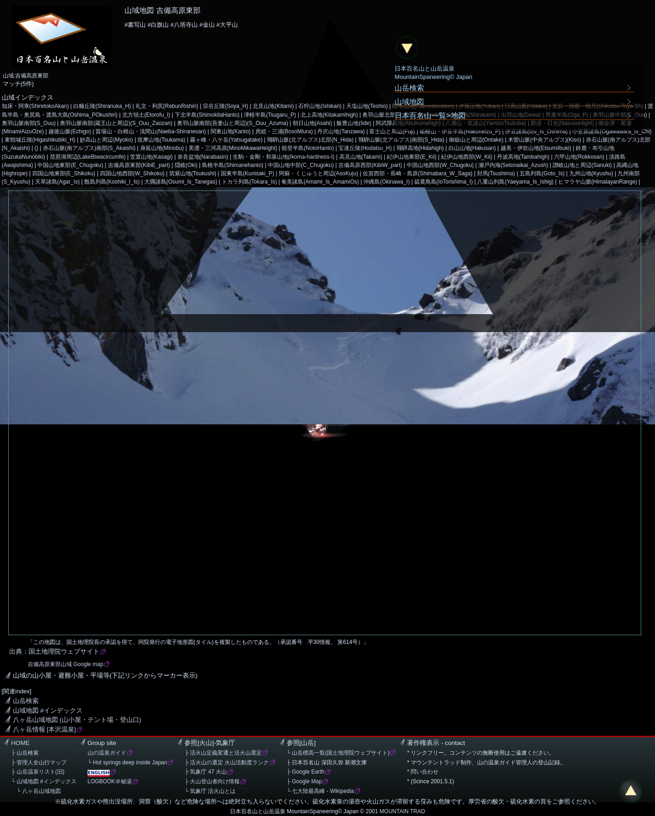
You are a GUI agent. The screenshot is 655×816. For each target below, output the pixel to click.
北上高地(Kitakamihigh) (329, 115)
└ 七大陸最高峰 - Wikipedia (320, 791)
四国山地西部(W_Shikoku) (132, 173)
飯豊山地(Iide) (353, 123)
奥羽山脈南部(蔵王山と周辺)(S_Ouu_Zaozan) (116, 123)
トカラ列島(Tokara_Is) (249, 182)
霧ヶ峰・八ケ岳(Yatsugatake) (226, 140)
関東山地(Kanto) (231, 131)
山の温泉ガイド (107, 753)
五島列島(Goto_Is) (542, 173)
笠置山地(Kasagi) (151, 157)
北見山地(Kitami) (273, 106)
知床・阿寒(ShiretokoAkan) (35, 106)
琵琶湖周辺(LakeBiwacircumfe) (88, 157)
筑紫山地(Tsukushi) (192, 173)
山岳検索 (26, 700)
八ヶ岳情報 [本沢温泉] (44, 729)
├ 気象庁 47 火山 (205, 771)
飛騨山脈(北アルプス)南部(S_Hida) (401, 140)
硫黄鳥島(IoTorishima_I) (443, 182)
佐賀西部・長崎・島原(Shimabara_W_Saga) (417, 173)
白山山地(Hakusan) (472, 148)
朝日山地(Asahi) (312, 123)
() (36, 148)
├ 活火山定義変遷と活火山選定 (223, 753)
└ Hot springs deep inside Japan (127, 762)
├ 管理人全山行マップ (38, 762)
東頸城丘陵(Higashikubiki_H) (40, 140)
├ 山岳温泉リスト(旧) (38, 771)
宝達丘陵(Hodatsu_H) (365, 148)
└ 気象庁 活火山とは (210, 791)
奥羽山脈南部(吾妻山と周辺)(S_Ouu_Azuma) (232, 123)
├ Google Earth (306, 771)
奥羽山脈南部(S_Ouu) (29, 123)
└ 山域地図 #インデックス (44, 781)
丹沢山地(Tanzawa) (341, 131)
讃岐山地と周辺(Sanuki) (582, 165)
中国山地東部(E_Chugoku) (70, 165)
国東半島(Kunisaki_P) (247, 173)
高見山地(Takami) (361, 157)
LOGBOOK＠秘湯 (110, 781)
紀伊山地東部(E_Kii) (412, 157)
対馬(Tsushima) (496, 173)
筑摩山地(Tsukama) (161, 140)
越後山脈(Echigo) (69, 131)
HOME (20, 742)
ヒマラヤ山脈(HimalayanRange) (597, 182)
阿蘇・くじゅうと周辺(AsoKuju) (318, 173)
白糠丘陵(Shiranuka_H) (102, 106)
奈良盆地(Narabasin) (202, 157)
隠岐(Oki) (186, 165)
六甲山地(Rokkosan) (579, 157)
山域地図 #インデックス (48, 710)
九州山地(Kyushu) (591, 173)
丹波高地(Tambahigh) (523, 157)
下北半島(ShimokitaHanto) (207, 115)
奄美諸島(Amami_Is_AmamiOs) (320, 182)
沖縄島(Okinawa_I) (386, 182)
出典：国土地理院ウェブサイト (54, 651)
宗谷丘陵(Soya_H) (225, 106)
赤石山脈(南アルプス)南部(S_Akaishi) (89, 148)
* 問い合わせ (422, 771)
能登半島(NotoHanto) (308, 148)
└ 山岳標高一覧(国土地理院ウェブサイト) (338, 753)
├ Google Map (304, 781)
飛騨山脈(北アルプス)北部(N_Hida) (310, 140)
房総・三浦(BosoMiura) (284, 131)
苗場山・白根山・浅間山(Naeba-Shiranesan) (150, 131)
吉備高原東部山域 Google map (65, 664)
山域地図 (409, 101)
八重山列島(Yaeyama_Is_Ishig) (515, 182)
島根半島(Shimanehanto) (232, 165)
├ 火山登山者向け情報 (212, 781)
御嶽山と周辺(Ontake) (476, 140)
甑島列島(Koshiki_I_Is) (112, 182)
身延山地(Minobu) (162, 148)
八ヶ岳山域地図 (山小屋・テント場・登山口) (77, 719)
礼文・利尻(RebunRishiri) (167, 106)
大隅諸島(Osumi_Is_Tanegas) (180, 182)
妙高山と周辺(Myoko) (106, 140)
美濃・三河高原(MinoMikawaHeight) (233, 148)
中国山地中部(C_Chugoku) (301, 165)
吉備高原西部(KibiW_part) (370, 165)
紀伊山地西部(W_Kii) (466, 157)
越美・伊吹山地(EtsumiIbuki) (536, 148)
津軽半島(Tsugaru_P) (270, 115)
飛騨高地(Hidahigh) (420, 148)
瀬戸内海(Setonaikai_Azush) (513, 165)
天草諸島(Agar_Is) (57, 182)
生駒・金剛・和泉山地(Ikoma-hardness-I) (284, 157)
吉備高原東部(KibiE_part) (139, 165)
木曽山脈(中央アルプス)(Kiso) (544, 140)
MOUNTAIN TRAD (402, 811)
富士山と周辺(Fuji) (392, 131)
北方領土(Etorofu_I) (146, 115)
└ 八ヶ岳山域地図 (36, 791)
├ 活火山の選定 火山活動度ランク (226, 762)
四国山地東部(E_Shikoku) (63, 173)
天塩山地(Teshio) (367, 106)
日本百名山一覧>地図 (430, 115)
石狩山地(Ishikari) (320, 106)
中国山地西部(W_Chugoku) (440, 165)
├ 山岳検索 (25, 753)
